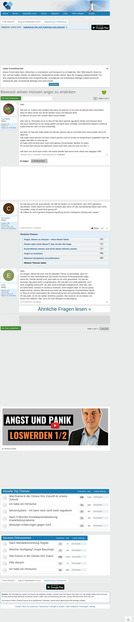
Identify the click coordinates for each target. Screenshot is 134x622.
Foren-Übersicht (8, 580)
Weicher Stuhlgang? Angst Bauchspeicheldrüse (37, 549)
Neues (15, 13)
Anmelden (103, 18)
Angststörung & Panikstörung (55, 580)
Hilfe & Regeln (78, 13)
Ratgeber (55, 13)
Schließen (54, 84)
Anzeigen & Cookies (57, 606)
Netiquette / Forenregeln (79, 606)
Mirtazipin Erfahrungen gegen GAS (30, 524)
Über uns (25, 606)
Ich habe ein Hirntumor (23, 503)
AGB (67, 606)
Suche (44, 13)
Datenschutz (43, 606)
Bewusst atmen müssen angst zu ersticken (38, 92)
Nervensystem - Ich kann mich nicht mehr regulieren (40, 510)
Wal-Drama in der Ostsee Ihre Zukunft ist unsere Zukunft (43, 555)
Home (5, 13)
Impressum (34, 606)
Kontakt (18, 606)
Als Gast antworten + (11, 98)
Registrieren (90, 18)
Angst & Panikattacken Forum (29, 580)
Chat (65, 13)
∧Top (128, 619)
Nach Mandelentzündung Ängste (28, 542)
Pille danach (16, 562)
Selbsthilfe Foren (30, 13)
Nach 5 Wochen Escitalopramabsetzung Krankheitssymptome (33, 518)
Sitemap (92, 606)
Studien (92, 13)
